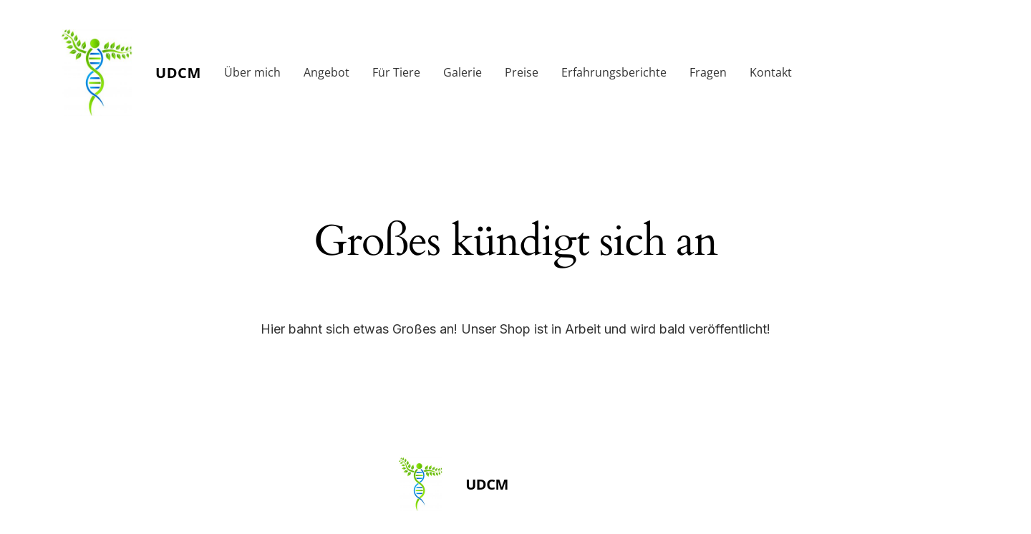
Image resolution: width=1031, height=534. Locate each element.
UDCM (178, 72)
